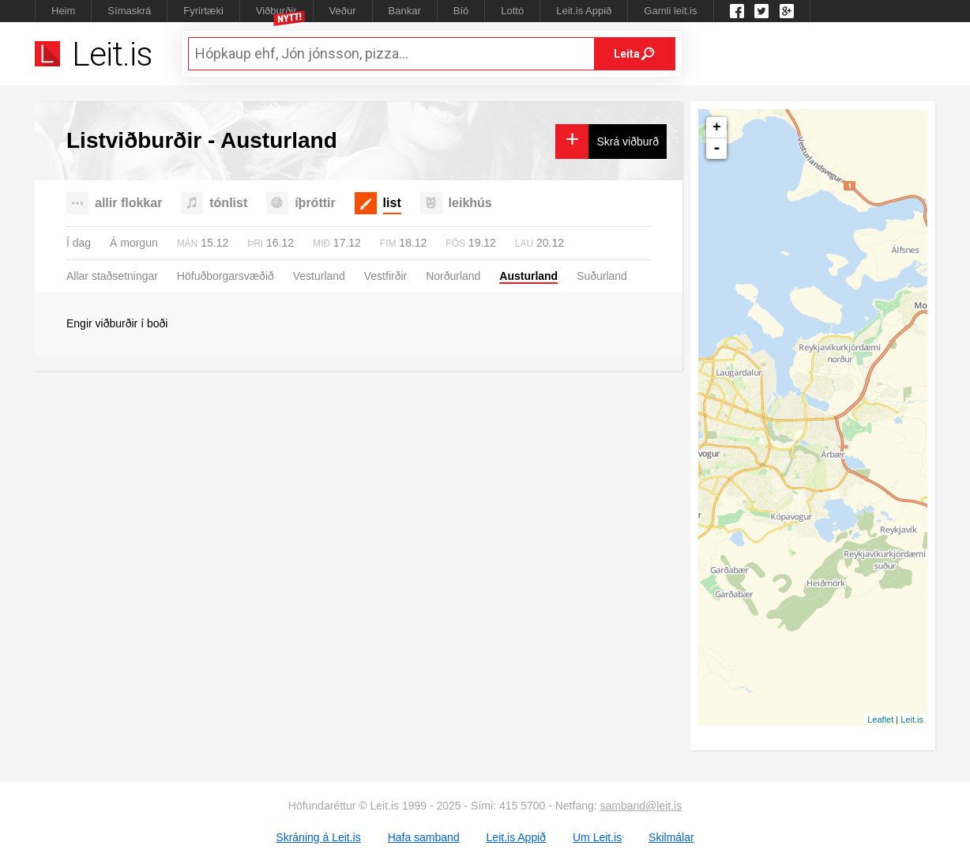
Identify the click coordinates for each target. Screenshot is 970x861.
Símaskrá (129, 11)
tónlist (228, 203)
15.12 (203, 242)
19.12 (471, 242)
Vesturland (319, 276)
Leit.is (911, 719)
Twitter (761, 11)
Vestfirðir (385, 276)
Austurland (528, 276)
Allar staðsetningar (112, 276)
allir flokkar (128, 203)
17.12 (337, 242)
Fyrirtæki (203, 11)
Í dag (78, 242)
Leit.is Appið (583, 11)
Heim (63, 11)
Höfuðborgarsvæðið (225, 276)
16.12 (270, 242)
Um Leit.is (597, 837)
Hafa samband (424, 837)
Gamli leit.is (670, 11)
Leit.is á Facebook (737, 11)
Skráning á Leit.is (318, 837)
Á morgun (134, 242)
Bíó (461, 11)
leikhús (470, 203)
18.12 (403, 242)
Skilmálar (671, 837)
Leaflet (880, 719)
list (392, 203)
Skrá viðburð (627, 141)
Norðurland (453, 276)
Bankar (405, 11)
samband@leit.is (641, 805)
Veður (342, 11)
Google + (787, 11)
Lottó (512, 11)
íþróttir (315, 203)
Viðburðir (276, 11)
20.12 (539, 242)
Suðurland (602, 276)
